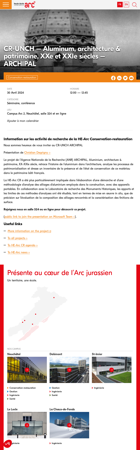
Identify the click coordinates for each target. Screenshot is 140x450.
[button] (6, 4)
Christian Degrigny (36, 152)
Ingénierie (14, 395)
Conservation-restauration (22, 387)
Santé (12, 398)
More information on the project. (28, 231)
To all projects (16, 238)
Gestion (13, 391)
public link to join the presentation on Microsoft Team (38, 216)
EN (126, 4)
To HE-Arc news (17, 252)
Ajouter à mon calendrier (23, 121)
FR (119, 4)
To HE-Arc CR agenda (21, 245)
